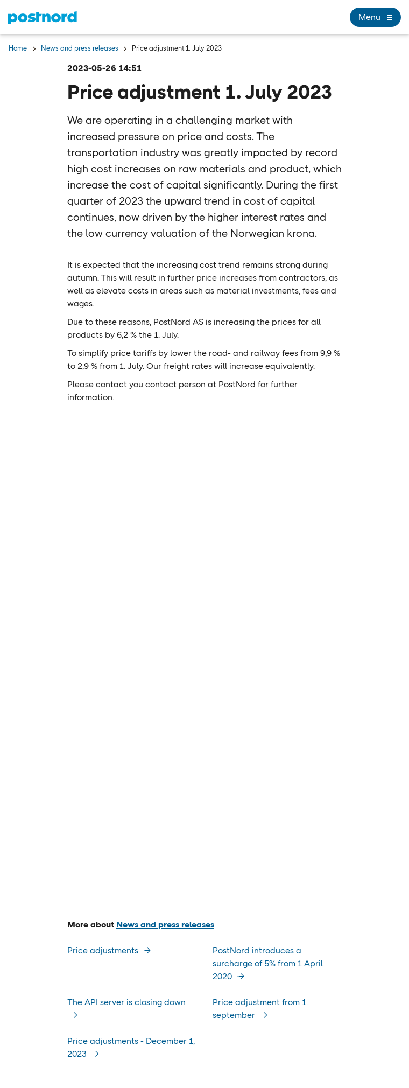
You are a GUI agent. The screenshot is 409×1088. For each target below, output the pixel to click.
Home (18, 48)
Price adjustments (103, 950)
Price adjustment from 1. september (260, 1008)
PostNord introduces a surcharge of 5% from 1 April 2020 (268, 963)
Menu (375, 17)
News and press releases (79, 48)
